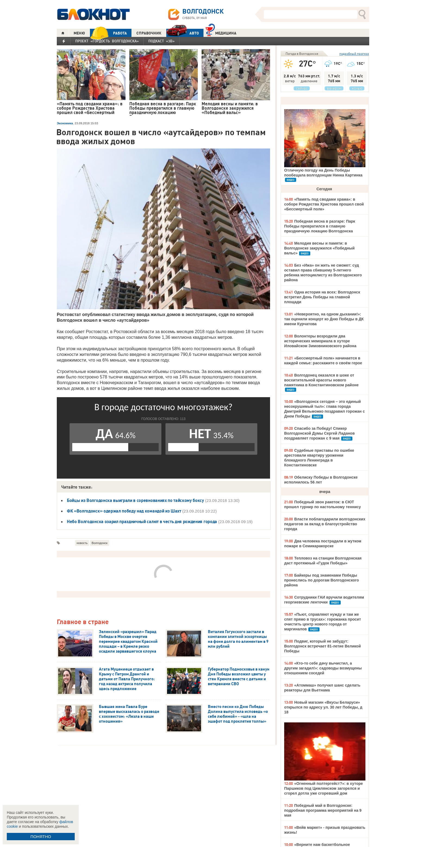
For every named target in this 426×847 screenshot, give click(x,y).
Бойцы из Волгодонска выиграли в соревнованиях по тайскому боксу (135, 500)
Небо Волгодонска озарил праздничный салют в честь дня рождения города (142, 521)
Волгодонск (99, 543)
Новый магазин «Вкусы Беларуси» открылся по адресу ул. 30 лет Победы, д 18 (323, 707)
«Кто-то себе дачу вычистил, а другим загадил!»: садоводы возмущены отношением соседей (323, 668)
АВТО (182, 33)
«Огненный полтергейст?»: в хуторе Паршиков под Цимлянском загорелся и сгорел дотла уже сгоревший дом (323, 788)
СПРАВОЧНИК (148, 33)
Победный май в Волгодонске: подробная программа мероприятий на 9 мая (323, 810)
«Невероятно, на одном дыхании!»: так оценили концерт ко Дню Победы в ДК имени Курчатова (324, 319)
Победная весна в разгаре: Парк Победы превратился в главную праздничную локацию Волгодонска (319, 226)
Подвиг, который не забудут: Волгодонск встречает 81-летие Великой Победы (322, 646)
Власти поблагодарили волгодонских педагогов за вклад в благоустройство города (324, 524)
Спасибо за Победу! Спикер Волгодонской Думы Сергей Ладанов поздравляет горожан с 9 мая (319, 433)
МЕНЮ (79, 33)
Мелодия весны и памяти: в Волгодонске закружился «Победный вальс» (319, 248)
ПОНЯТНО (40, 836)
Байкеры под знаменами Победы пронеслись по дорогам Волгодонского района (321, 580)
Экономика (65, 123)
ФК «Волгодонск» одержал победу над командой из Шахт (124, 511)
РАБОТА (108, 33)
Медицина (221, 32)
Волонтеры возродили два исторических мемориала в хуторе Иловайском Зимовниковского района (320, 341)
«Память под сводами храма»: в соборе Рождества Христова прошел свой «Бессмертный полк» (324, 204)
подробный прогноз (354, 54)
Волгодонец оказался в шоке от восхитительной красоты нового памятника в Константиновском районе (321, 380)
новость (82, 543)
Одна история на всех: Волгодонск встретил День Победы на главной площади (322, 297)
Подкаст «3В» (161, 41)
